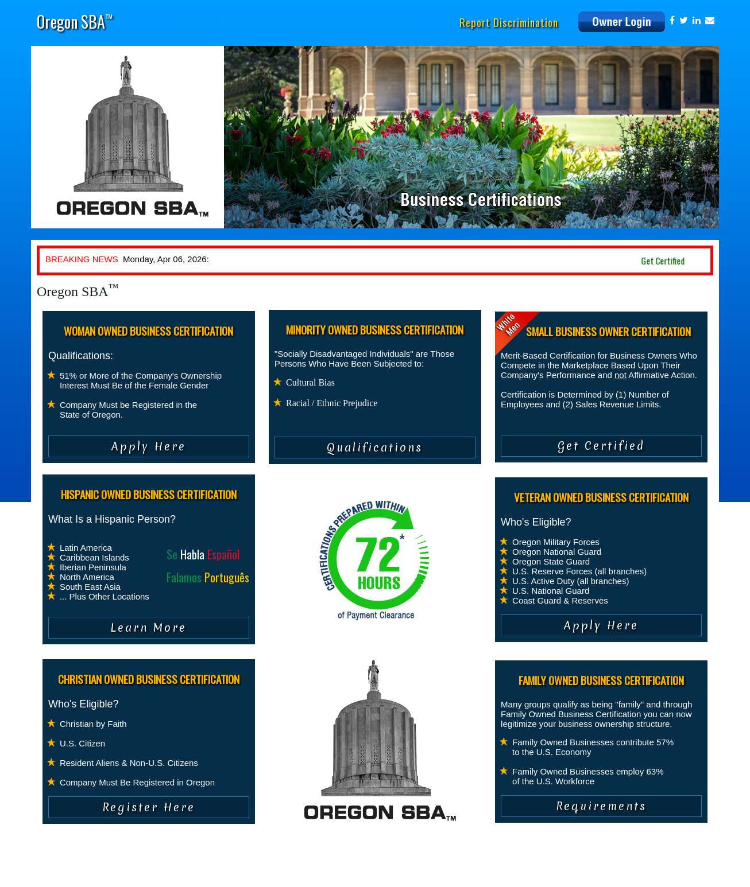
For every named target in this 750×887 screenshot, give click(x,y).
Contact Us (214, 873)
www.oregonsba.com (676, 873)
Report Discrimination (508, 22)
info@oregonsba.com (603, 873)
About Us (56, 873)
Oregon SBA (75, 21)
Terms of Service (159, 873)
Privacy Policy (101, 873)
